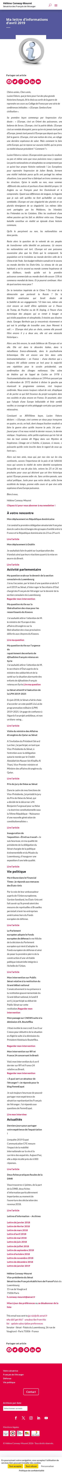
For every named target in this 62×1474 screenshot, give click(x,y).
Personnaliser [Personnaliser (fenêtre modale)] (47, 1466)
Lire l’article (13, 539)
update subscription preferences (27, 1323)
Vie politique (9, 1382)
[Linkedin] (32, 81)
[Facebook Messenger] (26, 81)
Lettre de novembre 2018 (20, 1258)
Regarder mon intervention (21, 598)
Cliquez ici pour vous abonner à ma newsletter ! (31, 505)
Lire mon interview (17, 1114)
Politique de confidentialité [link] (31, 1470)
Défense (7, 1378)
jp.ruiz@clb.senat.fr (37, 1315)
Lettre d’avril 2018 (16, 1234)
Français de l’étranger (13, 1374)
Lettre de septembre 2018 (20, 1250)
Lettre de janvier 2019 (18, 1265)
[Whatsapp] (20, 81)
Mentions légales (11, 1427)
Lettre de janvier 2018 (18, 1222)
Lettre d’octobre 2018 (18, 1254)
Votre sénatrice (10, 1370)
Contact (31, 1391)
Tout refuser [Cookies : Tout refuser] (31, 1466)
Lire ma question (16, 640)
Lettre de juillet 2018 (18, 1246)
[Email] (38, 81)
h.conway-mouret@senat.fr (21, 1297)
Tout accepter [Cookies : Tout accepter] (15, 1466)
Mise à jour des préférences (21, 1303)
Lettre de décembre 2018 (20, 1261)
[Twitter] (15, 81)
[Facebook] (9, 81)
